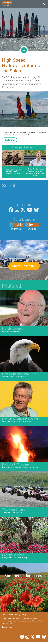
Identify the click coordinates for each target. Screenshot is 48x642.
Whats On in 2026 (24, 266)
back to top (7, 627)
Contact (10, 615)
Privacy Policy (20, 615)
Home (4, 615)
